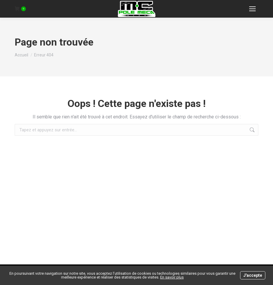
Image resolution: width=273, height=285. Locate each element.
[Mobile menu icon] (252, 9)
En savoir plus (172, 277)
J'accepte (252, 275)
